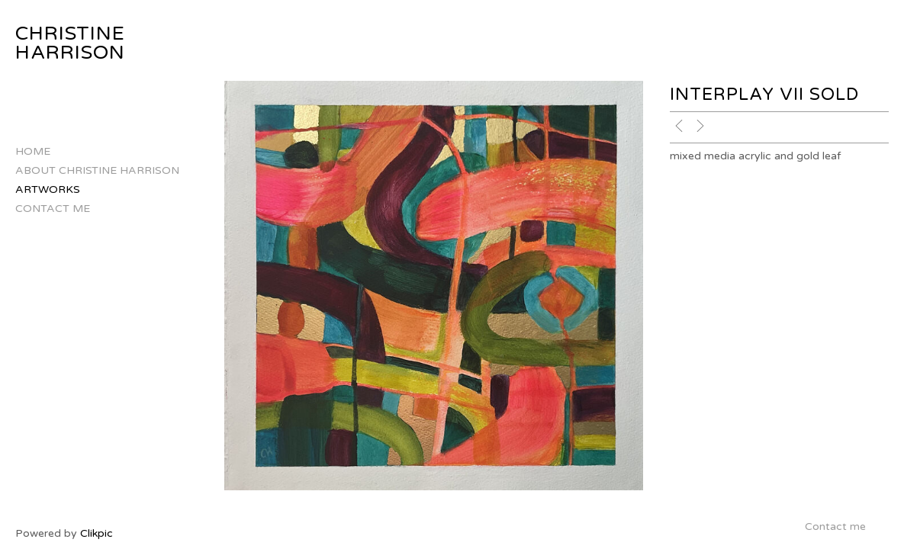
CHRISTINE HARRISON (70, 43)
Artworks (47, 189)
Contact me (52, 208)
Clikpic (96, 533)
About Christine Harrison (97, 170)
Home (32, 151)
